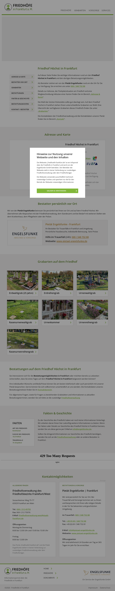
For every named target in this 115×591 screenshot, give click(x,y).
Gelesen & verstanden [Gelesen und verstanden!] (56, 191)
